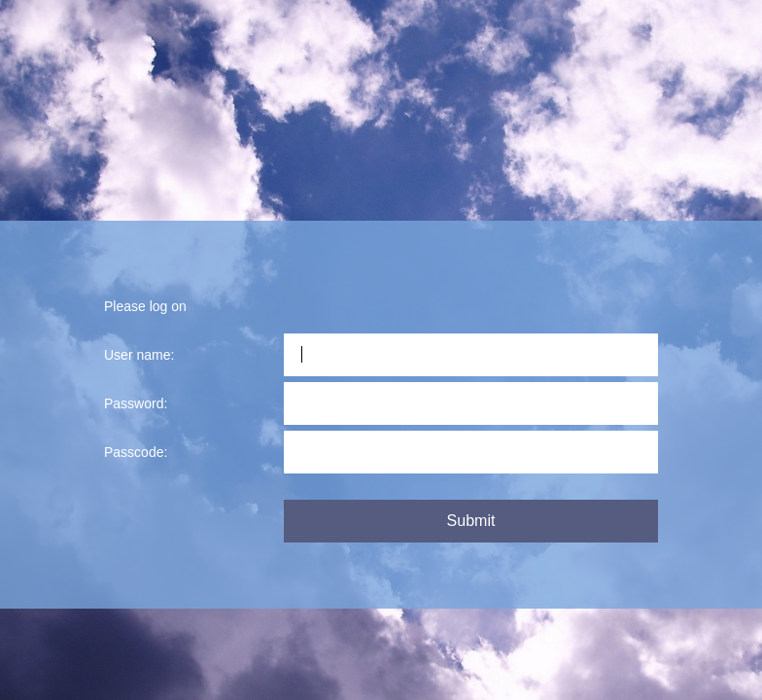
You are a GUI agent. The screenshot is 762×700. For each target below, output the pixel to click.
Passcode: (135, 452)
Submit (471, 520)
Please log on (145, 306)
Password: (135, 403)
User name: (139, 355)
